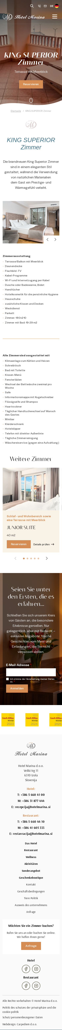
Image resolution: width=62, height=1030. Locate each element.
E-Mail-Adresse (17, 664)
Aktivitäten (31, 864)
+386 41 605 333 (33, 828)
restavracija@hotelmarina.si (32, 833)
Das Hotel (31, 843)
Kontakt (31, 884)
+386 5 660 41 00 (33, 795)
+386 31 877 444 (33, 801)
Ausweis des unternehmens (31, 905)
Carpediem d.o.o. (27, 1024)
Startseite (16, 110)
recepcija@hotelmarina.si (33, 807)
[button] (47, 244)
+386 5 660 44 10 (33, 821)
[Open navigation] (54, 16)
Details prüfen (41, 549)
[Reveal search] (32, 6)
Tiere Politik (31, 898)
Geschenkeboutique (31, 878)
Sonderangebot (31, 871)
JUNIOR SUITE (21, 532)
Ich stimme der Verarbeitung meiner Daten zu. (32, 680)
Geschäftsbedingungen (31, 891)
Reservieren (31, 84)
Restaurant (31, 850)
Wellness (31, 857)
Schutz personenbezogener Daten (22, 1017)
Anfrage (31, 912)
